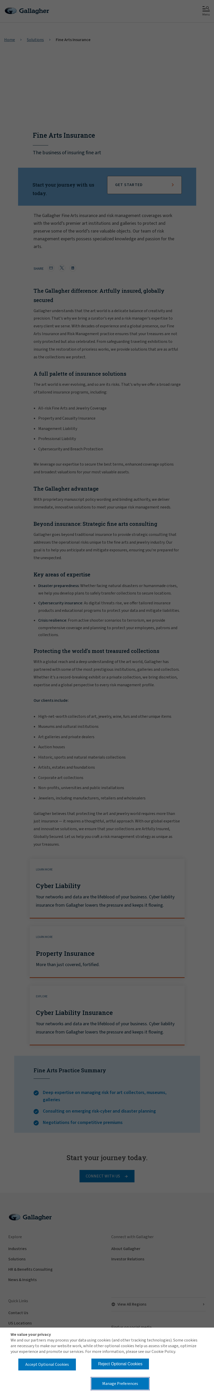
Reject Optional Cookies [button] (120, 1364)
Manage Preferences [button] (120, 1383)
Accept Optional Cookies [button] (47, 1364)
